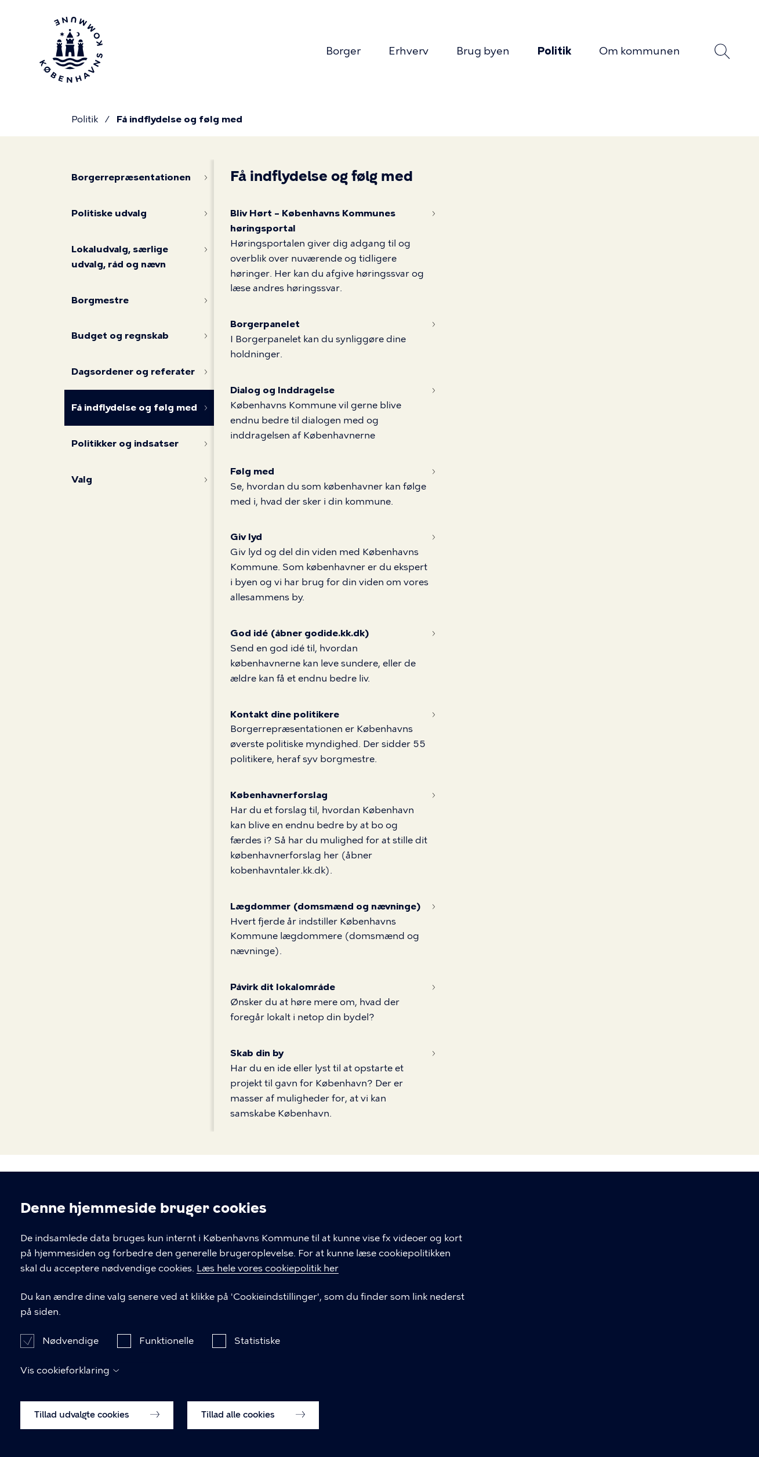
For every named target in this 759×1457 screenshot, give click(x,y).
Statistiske (257, 1348)
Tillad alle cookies (253, 1422)
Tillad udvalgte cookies (96, 1422)
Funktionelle (166, 1348)
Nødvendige (70, 1348)
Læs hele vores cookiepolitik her (268, 1275)
